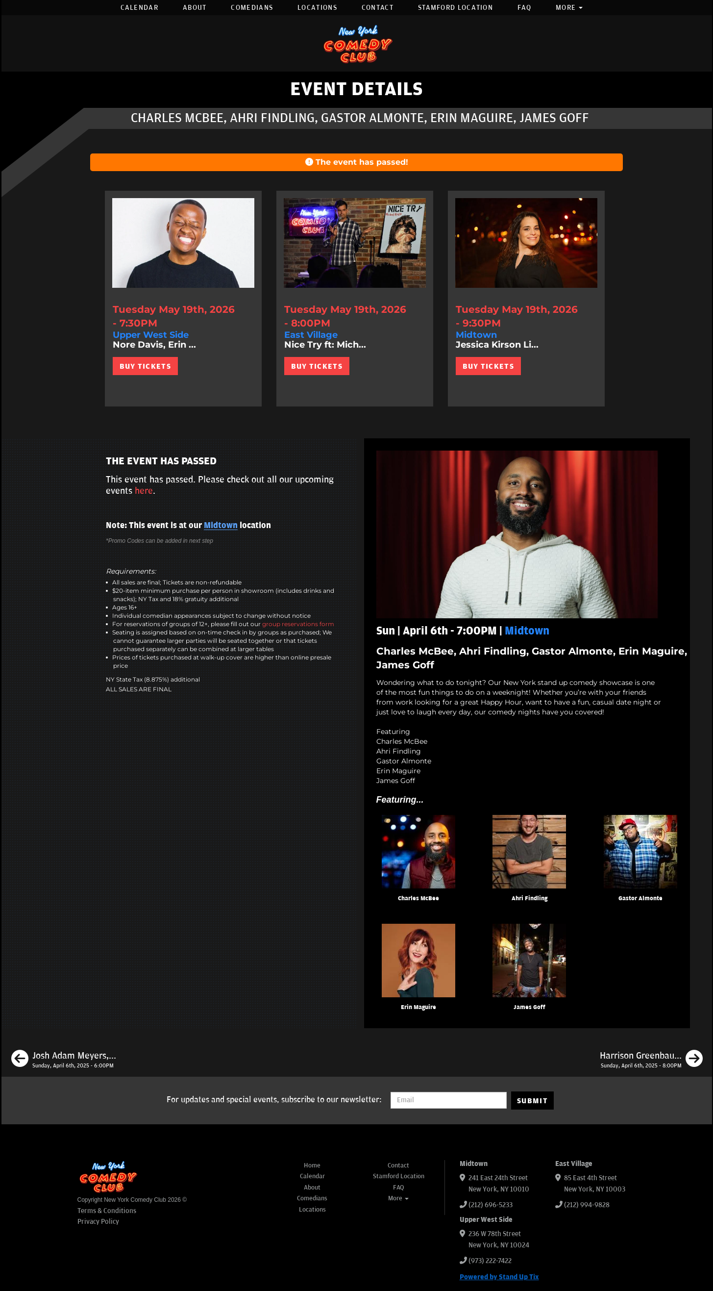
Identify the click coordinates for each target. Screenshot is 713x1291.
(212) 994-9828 (587, 1205)
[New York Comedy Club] (357, 43)
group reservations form (298, 624)
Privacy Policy (98, 1221)
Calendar (139, 7)
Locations (317, 7)
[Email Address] (449, 1100)
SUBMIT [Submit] (532, 1100)
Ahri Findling (529, 898)
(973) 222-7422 (490, 1261)
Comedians (252, 7)
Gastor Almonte (640, 898)
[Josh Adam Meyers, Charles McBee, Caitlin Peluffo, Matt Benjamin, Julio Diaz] (63, 1060)
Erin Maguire (418, 1007)
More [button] (569, 7)
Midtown (221, 526)
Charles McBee (418, 898)
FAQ (524, 7)
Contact (377, 7)
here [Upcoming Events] (144, 490)
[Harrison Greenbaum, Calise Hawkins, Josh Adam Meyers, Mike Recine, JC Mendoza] (651, 1060)
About (195, 7)
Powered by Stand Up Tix (499, 1277)
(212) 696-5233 (490, 1205)
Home (312, 1165)
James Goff (529, 1007)
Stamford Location (455, 7)
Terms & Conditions (106, 1211)
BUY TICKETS (145, 366)
